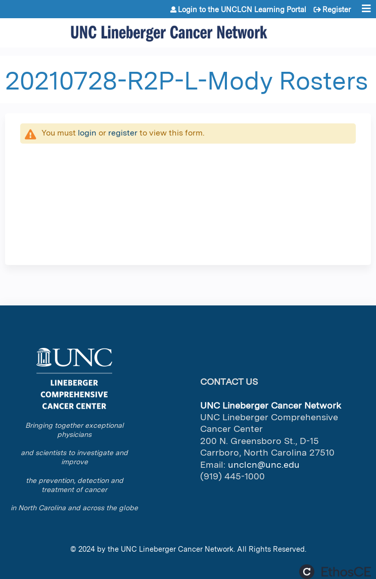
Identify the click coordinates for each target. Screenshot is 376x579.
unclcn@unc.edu (264, 464)
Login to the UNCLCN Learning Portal (242, 9)
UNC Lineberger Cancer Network (177, 549)
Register (336, 9)
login (87, 133)
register (122, 133)
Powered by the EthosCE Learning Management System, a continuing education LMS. (335, 571)
